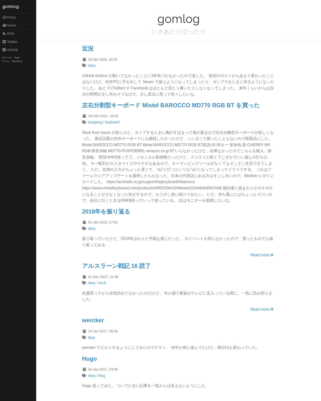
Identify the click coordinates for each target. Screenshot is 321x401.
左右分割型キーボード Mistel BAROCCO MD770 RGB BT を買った (171, 105)
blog (91, 337)
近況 (88, 48)
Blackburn (17, 61)
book (102, 283)
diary (92, 65)
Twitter (9, 42)
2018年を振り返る (106, 211)
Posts (9, 17)
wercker (93, 320)
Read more (262, 255)
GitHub (10, 50)
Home (9, 25)
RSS (8, 34)
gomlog (10, 6)
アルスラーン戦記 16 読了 (116, 266)
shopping (95, 122)
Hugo (17, 57)
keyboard (112, 122)
